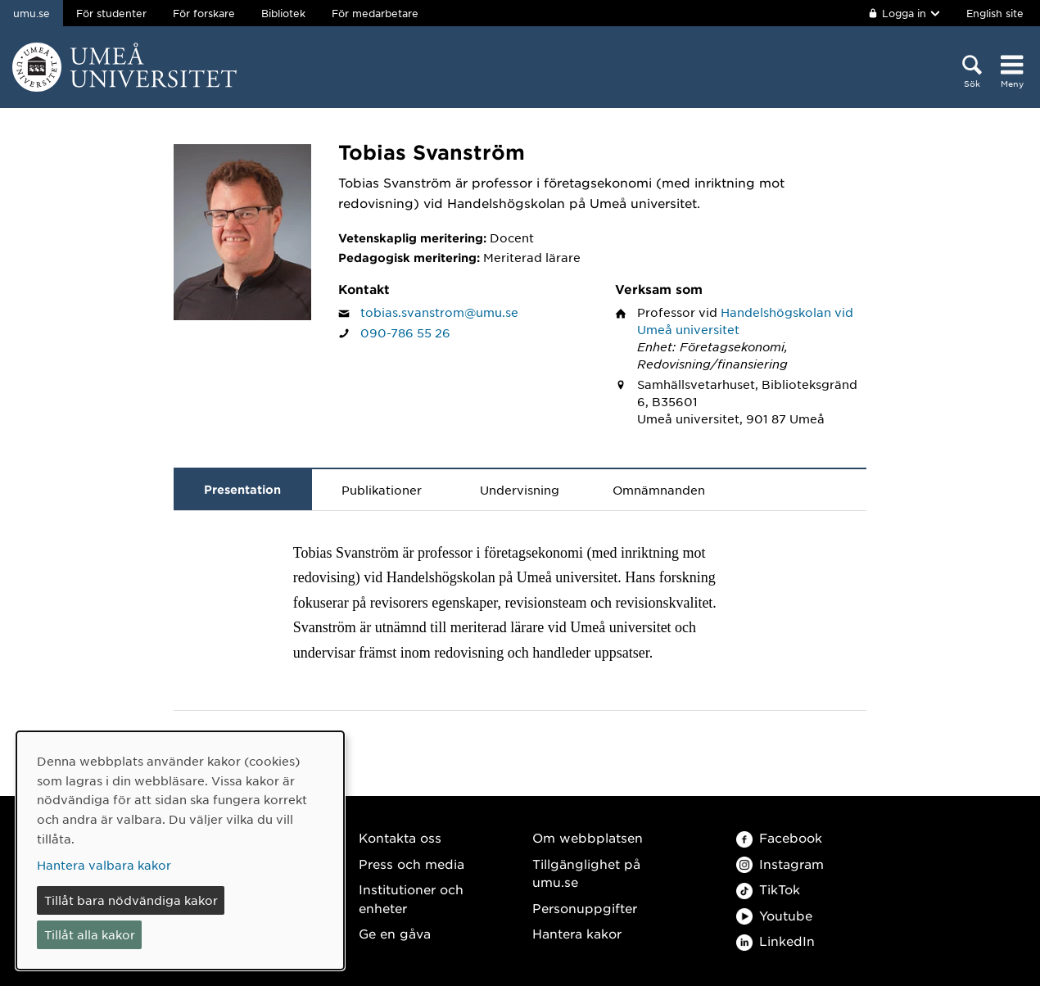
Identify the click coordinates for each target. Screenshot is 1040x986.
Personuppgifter (584, 908)
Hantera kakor (577, 933)
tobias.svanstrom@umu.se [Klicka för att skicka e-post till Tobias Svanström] (439, 312)
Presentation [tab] (242, 489)
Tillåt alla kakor (89, 934)
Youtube (774, 915)
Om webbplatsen (587, 837)
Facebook (779, 837)
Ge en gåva (395, 933)
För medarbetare (375, 13)
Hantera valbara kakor (104, 864)
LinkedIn (775, 940)
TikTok (768, 889)
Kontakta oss (400, 837)
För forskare (204, 13)
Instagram (780, 863)
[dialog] (180, 850)
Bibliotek (283, 13)
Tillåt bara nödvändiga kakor (131, 900)
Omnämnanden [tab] (659, 489)
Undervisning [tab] (519, 489)
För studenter (111, 13)
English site (995, 13)
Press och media (411, 863)
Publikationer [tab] (381, 489)
